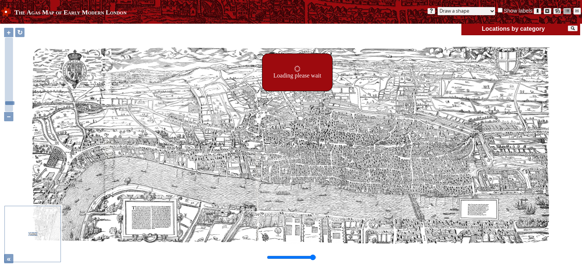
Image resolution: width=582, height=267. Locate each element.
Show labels (518, 11)
